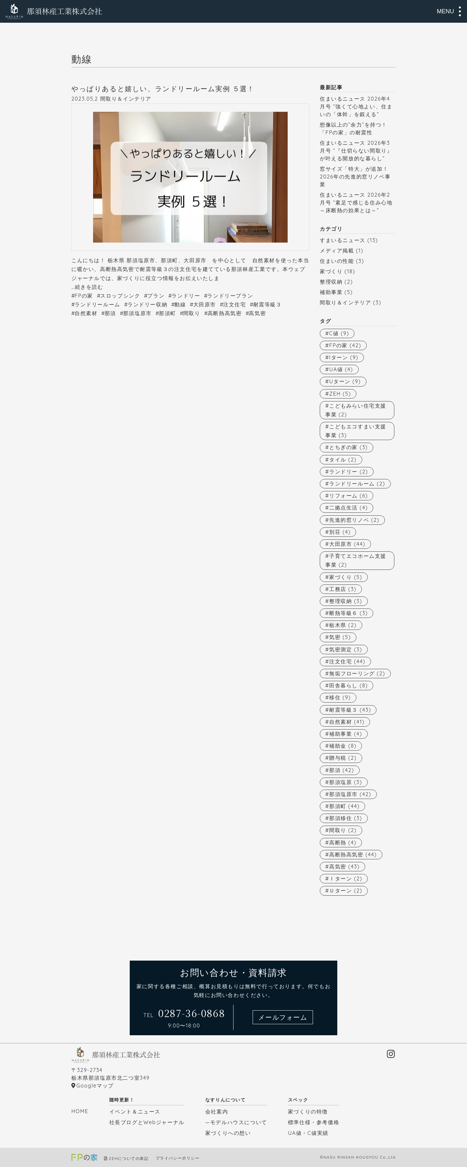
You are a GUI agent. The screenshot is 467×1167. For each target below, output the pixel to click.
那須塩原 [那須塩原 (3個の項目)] (345, 782)
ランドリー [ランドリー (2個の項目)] (348, 471)
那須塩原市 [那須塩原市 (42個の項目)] (350, 794)
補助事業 (331, 292)
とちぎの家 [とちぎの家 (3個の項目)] (348, 447)
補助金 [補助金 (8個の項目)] (342, 746)
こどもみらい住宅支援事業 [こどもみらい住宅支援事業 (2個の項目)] (355, 410)
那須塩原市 (137, 313)
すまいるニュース (342, 240)
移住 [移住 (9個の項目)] (340, 697)
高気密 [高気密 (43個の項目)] (344, 866)
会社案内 (216, 1111)
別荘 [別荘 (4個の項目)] (340, 532)
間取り (191, 313)
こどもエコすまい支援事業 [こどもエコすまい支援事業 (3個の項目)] (355, 430)
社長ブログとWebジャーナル (147, 1122)
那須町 (167, 313)
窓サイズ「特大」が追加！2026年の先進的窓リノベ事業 (355, 177)
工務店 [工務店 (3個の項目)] (342, 589)
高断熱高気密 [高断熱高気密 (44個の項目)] (353, 854)
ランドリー (186, 295)
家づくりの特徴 (308, 1111)
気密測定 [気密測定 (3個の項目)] (345, 649)
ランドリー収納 (147, 304)
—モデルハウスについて (236, 1122)
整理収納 (331, 281)
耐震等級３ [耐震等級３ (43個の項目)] (350, 709)
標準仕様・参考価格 (313, 1122)
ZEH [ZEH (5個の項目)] (340, 393)
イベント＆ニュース (135, 1111)
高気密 (257, 313)
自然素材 (86, 313)
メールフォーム (282, 1017)
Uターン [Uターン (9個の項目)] (345, 381)
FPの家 (84, 295)
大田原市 (204, 304)
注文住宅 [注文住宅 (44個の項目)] (347, 661)
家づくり (331, 271)
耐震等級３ (267, 304)
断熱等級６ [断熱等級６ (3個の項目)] (348, 613)
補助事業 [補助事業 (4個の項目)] (345, 734)
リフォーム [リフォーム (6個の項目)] (348, 495)
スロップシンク (120, 295)
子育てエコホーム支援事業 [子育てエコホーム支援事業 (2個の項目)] (355, 560)
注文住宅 (234, 304)
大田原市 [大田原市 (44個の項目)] (347, 544)
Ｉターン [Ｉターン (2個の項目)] (345, 878)
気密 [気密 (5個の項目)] (340, 637)
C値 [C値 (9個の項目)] (339, 333)
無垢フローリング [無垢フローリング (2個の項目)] (357, 673)
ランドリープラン (230, 295)
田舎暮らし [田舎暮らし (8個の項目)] (348, 685)
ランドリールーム (97, 304)
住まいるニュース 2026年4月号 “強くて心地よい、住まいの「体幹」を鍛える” (356, 106)
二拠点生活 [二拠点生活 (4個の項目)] (348, 507)
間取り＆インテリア (125, 98)
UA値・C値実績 (308, 1133)
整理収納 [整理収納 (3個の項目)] (345, 601)
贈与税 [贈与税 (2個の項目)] (342, 758)
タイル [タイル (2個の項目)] (342, 459)
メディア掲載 (337, 250)
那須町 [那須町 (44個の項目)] (344, 806)
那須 (110, 313)
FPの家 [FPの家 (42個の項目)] (345, 345)
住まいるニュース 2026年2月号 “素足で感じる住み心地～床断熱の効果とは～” (356, 202)
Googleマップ (95, 1085)
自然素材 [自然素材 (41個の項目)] (347, 722)
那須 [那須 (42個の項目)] (341, 770)
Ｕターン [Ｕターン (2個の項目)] (345, 890)
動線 (180, 304)
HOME (80, 1111)
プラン (155, 295)
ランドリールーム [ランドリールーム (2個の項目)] (357, 483)
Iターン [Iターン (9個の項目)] (343, 357)
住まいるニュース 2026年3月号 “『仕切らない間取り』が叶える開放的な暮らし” (356, 151)
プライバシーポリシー (178, 1158)
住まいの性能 (337, 261)
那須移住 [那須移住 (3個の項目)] (345, 818)
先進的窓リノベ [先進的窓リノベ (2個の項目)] (354, 520)
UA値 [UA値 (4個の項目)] (341, 369)
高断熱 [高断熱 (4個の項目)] (342, 842)
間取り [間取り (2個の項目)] (342, 830)
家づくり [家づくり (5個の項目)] (345, 577)
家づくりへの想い (228, 1133)
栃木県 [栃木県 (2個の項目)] (342, 625)
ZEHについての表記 (129, 1158)
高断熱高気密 (225, 313)
